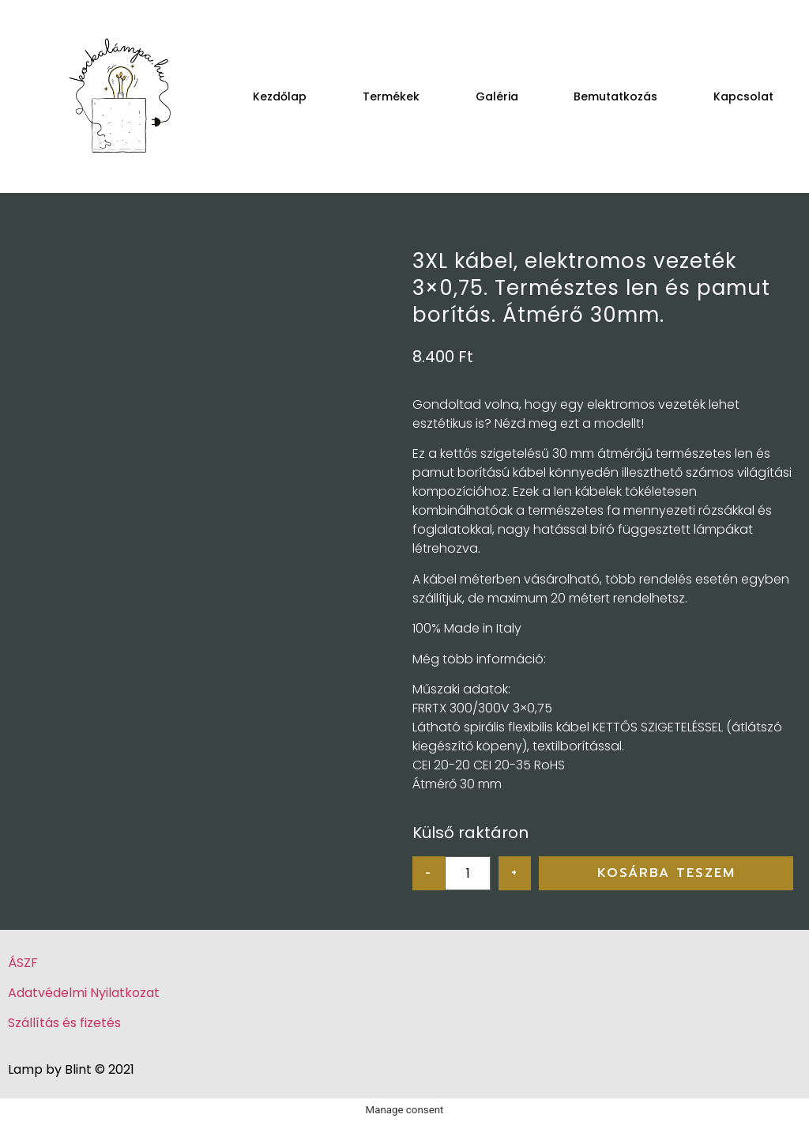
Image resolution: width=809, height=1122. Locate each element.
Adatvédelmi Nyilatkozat (84, 993)
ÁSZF (23, 963)
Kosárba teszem (666, 872)
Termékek (391, 96)
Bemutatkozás (615, 96)
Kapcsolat (743, 96)
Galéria (497, 96)
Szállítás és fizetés (64, 1023)
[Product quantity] (468, 873)
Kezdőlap (280, 96)
